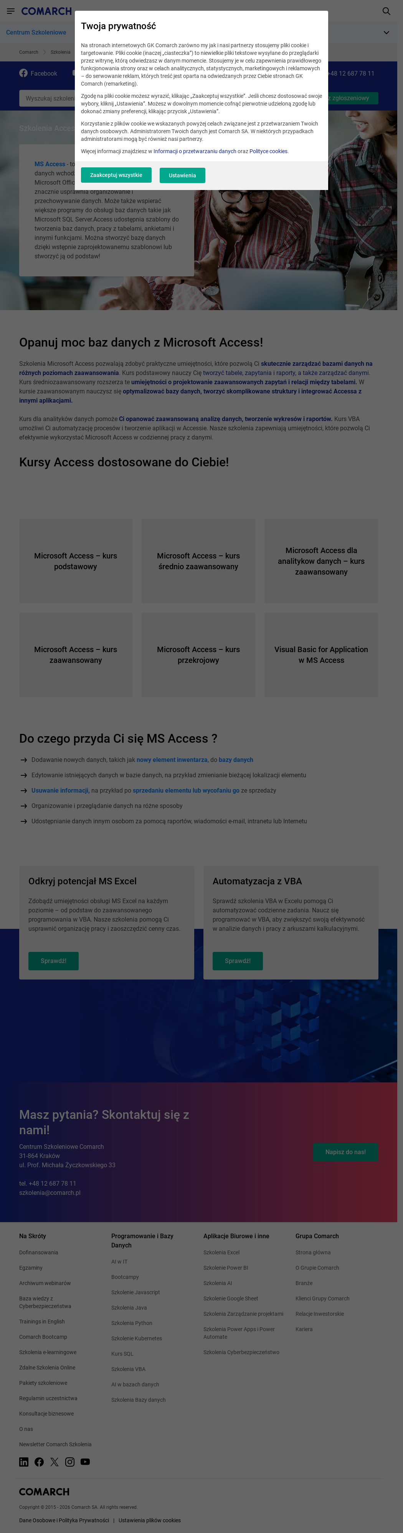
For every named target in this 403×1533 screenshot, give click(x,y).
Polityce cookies (268, 154)
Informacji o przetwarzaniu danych (195, 154)
